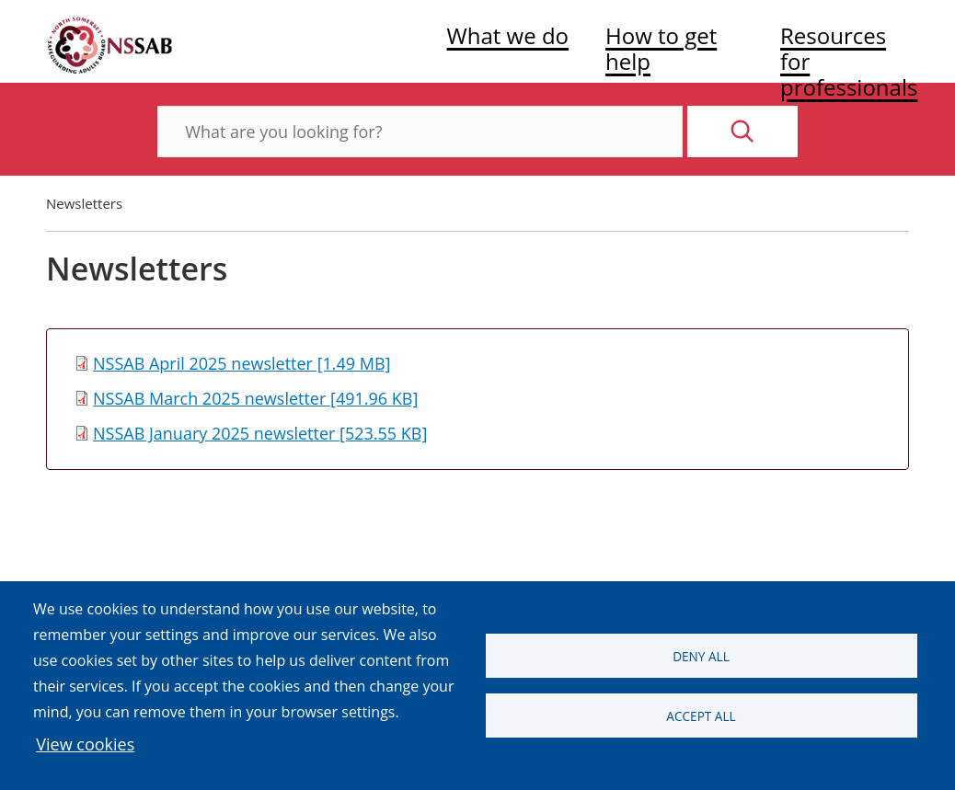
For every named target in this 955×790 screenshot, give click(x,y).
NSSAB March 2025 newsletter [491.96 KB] (255, 398)
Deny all (701, 656)
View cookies (85, 744)
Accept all (700, 716)
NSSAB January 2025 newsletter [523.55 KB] (260, 433)
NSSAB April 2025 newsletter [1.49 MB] (242, 363)
